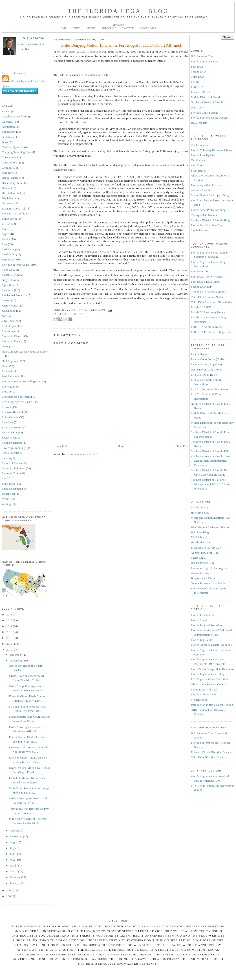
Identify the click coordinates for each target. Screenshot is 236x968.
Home (121, 446)
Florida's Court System (204, 112)
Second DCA (9, 432)
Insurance (7, 290)
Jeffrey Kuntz (33, 38)
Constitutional (10, 162)
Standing (7, 458)
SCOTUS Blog (199, 507)
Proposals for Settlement (16, 396)
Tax (4, 478)
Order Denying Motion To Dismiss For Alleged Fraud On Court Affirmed (121, 45)
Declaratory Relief (12, 183)
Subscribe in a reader (14, 73)
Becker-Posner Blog (202, 562)
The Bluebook (199, 699)
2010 (9, 649)
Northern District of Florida (207, 102)
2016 (9, 614)
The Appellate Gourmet (204, 215)
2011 (9, 643)
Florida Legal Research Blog (208, 674)
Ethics (5, 229)
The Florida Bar (200, 145)
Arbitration (8, 126)
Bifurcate (7, 137)
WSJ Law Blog (200, 532)
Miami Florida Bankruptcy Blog (210, 195)
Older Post (182, 446)
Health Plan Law (200, 542)
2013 (9, 632)
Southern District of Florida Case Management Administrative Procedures (210, 461)
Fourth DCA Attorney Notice (208, 312)
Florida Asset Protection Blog (208, 210)
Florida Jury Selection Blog (207, 225)
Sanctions (7, 422)
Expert (6, 234)
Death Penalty (10, 177)
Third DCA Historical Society (208, 757)
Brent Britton (198, 170)
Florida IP (197, 165)
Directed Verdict (11, 193)
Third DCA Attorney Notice (207, 297)
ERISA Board (199, 537)
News (5, 346)
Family (6, 239)
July (12, 848)
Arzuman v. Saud (72, 177)
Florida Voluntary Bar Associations (211, 150)
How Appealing (200, 512)
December (16, 654)
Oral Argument (10, 361)
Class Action (9, 157)
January (15, 883)
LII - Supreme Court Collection (209, 679)
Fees (4, 244)
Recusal (6, 407)
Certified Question (12, 147)
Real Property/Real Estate (17, 402)
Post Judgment (10, 376)
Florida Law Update (202, 155)
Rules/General (10, 417)
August (14, 842)
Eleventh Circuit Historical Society (211, 752)
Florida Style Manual (203, 694)
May (13, 859)
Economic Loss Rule (14, 208)
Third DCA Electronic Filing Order (211, 302)
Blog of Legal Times (203, 578)
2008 (9, 896)
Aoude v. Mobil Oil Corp (84, 199)
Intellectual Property (14, 295)
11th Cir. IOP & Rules (204, 374)
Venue (5, 499)
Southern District (12, 442)
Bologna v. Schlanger (99, 252)
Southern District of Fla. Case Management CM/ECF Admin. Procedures (210, 484)
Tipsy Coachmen (12, 488)
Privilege (7, 386)
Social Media (9, 437)
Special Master (10, 452)
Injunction (8, 285)
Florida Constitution (202, 615)
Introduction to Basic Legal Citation (212, 704)
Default (6, 188)
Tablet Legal (198, 557)
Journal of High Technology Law (210, 568)
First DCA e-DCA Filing (205, 281)
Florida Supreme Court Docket (209, 117)
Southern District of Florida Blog (210, 220)
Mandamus (8, 331)
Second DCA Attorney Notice (208, 291)
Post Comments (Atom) (83, 454)
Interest (6, 300)
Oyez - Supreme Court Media (208, 583)
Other (5, 366)
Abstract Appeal (200, 190)
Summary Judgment (13, 468)
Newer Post (60, 446)
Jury (4, 315)
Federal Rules (199, 354)
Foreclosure (8, 269)
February (15, 877)
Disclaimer (8, 198)
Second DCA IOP (201, 286)
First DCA (8, 259)
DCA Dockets (199, 122)
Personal (7, 371)
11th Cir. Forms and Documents (209, 389)
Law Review (9, 320)
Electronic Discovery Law (206, 547)
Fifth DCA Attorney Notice (207, 327)
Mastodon (118, 24)
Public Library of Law (204, 689)
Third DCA (8, 483)
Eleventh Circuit (11, 213)
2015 (9, 620)
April (13, 865)
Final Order (8, 254)
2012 (9, 637)
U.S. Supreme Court (202, 56)
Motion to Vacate (12, 341)
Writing (6, 504)
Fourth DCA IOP (201, 307)
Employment (9, 218)
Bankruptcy (8, 131)
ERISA (6, 223)
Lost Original (10, 326)
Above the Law (200, 573)
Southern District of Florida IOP (210, 451)
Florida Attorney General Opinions (211, 644)
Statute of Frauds (12, 463)
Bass (130, 237)
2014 (9, 626)
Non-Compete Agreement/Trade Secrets (25, 351)
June (13, 854)
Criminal (7, 167)
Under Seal (8, 493)
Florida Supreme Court (15, 264)
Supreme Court (11, 473)
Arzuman (125, 207)
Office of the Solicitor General (209, 684)
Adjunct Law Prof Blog (204, 552)
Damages (7, 172)
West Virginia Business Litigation (210, 527)
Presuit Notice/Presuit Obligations (22, 381)
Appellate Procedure (14, 116)
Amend (6, 111)
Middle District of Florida (206, 97)
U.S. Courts (198, 107)
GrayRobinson (10, 280)
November (16, 660)
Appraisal (7, 121)
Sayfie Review (199, 230)
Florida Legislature (202, 640)
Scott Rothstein (11, 427)
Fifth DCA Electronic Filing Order (211, 332)
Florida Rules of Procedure (206, 625)
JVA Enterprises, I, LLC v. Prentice (77, 51)
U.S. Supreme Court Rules (206, 369)
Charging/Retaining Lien (16, 152)
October (15, 830)
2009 (9, 890)
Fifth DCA (8, 249)
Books (5, 142)
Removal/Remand (12, 412)
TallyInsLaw (198, 160)
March (14, 871)
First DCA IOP (199, 271)
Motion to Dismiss (13, 336)
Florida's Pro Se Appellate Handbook (212, 669)
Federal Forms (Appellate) (206, 364)
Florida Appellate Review (206, 185)
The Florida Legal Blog (118, 11)
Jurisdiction (8, 310)
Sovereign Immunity (14, 448)
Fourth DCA (9, 274)
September (16, 836)
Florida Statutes (200, 620)
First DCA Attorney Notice (206, 276)
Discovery (8, 203)
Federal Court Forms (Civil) (207, 359)
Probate (6, 391)
